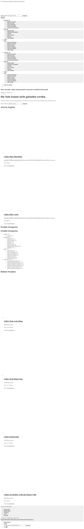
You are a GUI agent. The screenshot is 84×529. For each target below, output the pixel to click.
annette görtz (10, 30)
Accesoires (10, 250)
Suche (5, 523)
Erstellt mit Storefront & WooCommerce (23, 519)
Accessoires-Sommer (12, 27)
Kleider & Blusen (11, 42)
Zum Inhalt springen (19, 1)
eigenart (9, 33)
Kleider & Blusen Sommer (14, 265)
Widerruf (6, 512)
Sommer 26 (7, 20)
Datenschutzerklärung (6, 519)
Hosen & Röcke (11, 24)
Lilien (5, 39)
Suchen (25, 15)
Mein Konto (7, 522)
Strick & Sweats (11, 21)
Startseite (3, 92)
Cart (5, 527)
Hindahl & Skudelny (12, 32)
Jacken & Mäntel (11, 26)
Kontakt (6, 515)
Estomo (9, 36)
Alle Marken (10, 38)
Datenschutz (7, 510)
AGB (5, 513)
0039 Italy (10, 238)
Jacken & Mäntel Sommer (14, 263)
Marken (6, 29)
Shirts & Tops (10, 23)
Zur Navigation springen (7, 1)
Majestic (9, 247)
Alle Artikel (10, 49)
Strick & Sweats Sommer (14, 268)
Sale (5, 41)
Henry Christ (10, 35)
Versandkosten (10, 165)
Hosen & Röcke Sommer (13, 262)
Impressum (7, 509)
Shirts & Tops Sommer (13, 266)
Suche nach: (4, 15)
